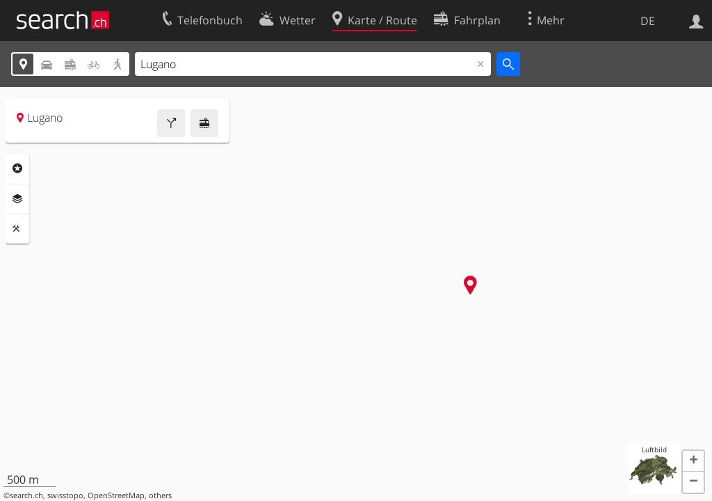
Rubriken (17, 168)
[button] (693, 461)
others (160, 495)
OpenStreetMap (116, 495)
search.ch (26, 495)
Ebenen (17, 199)
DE (647, 21)
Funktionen (17, 229)
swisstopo (65, 495)
